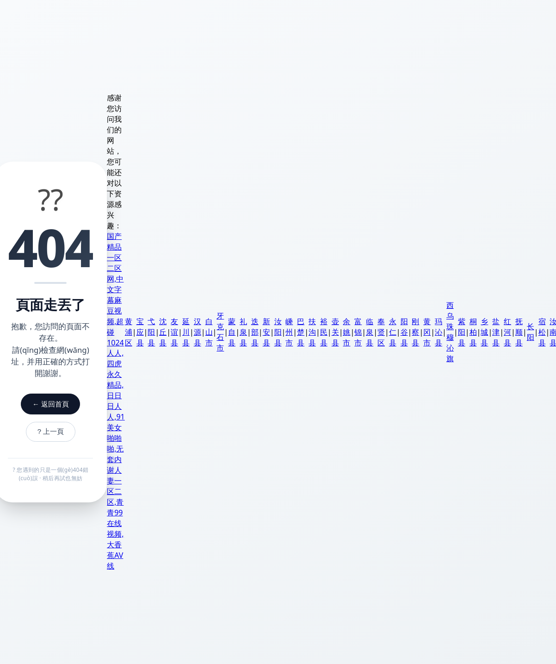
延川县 (187, 332)
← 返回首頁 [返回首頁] (50, 402)
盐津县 (497, 332)
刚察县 (417, 332)
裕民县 (325, 332)
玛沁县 (440, 332)
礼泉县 (244, 332)
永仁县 (394, 332)
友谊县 (175, 332)
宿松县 (543, 332)
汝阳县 (279, 332)
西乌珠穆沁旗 (451, 331)
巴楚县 (302, 332)
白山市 (210, 332)
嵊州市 (291, 332)
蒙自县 (233, 332)
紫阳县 (463, 332)
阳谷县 (405, 332)
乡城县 (486, 332)
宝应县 (141, 332)
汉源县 (199, 332)
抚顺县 (520, 332)
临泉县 (371, 332)
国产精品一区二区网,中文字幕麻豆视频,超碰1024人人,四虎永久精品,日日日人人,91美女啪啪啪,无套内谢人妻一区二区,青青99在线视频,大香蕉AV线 (117, 401)
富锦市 (360, 332)
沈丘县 (164, 332)
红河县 (509, 332)
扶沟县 (313, 332)
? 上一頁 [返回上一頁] (50, 431)
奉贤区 (382, 332)
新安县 (268, 332)
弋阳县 (153, 332)
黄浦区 (130, 332)
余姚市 (348, 332)
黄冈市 (428, 332)
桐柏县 (474, 332)
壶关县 (336, 332)
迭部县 (256, 332)
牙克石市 (222, 332)
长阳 (532, 331)
